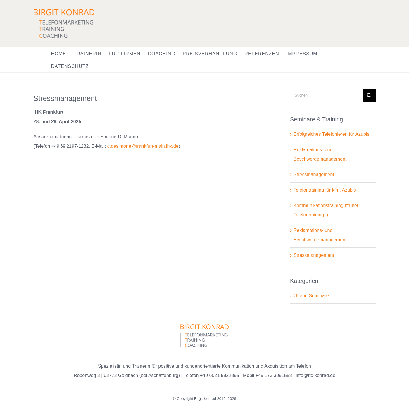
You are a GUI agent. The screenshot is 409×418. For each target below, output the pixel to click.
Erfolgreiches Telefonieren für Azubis (331, 134)
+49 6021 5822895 (219, 375)
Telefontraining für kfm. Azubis (325, 190)
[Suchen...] (326, 95)
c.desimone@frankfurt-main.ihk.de (143, 146)
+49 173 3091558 (274, 375)
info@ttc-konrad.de (315, 375)
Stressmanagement (314, 174)
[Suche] (369, 95)
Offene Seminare (311, 295)
